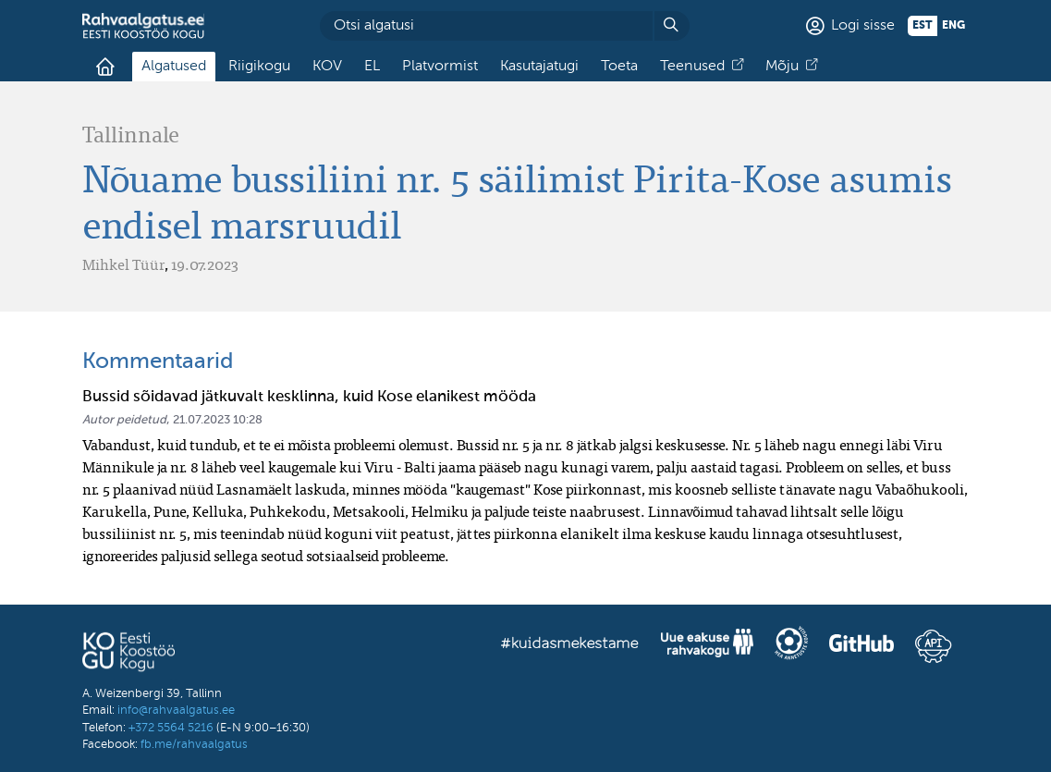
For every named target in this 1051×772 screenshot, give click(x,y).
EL (372, 66)
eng (953, 25)
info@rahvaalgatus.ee (176, 711)
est (922, 25)
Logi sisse (863, 25)
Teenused (692, 66)
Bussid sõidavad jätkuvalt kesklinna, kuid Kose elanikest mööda (309, 397)
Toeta (619, 66)
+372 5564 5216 (171, 728)
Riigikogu (259, 66)
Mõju (782, 66)
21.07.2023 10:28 (218, 420)
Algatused (173, 66)
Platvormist (440, 66)
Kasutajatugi (539, 66)
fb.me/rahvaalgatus (194, 745)
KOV (327, 66)
